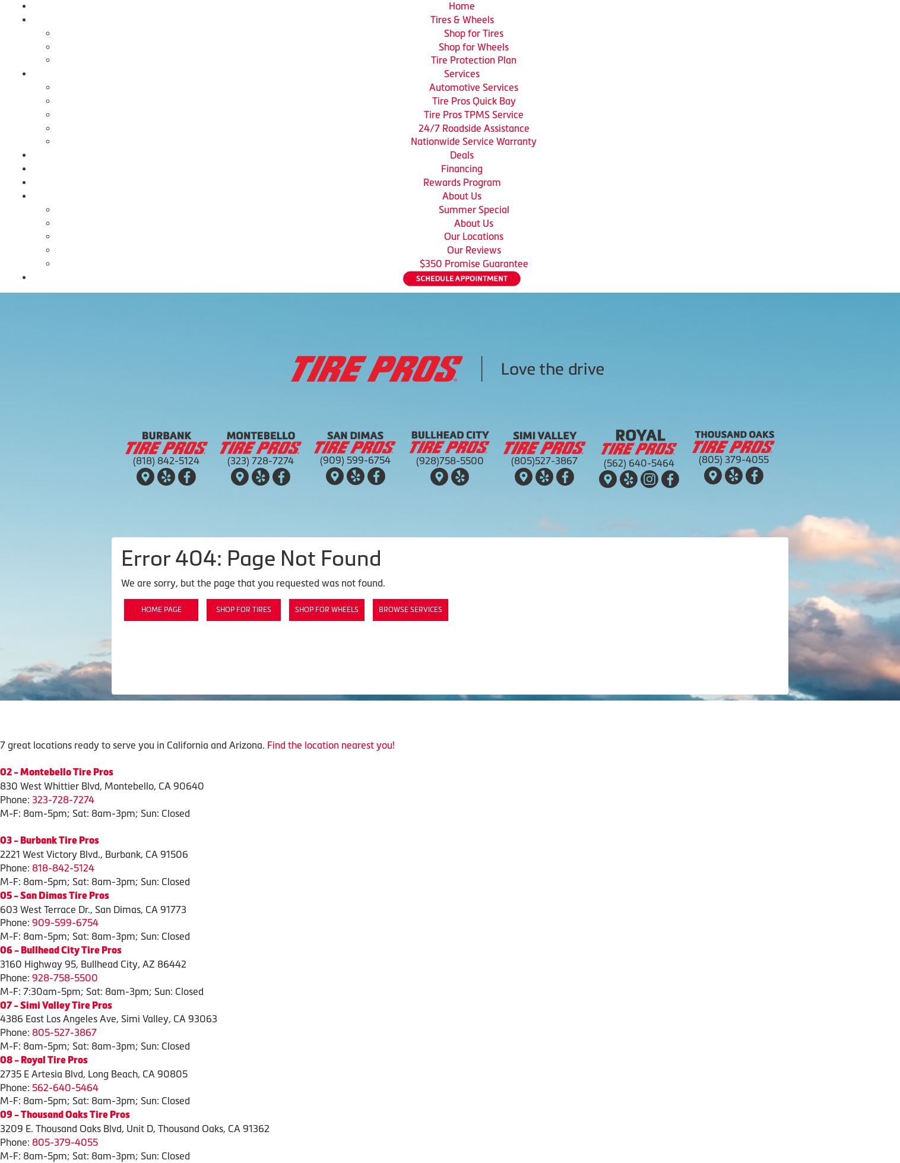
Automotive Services (473, 87)
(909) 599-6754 (355, 460)
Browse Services (410, 610)
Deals (462, 155)
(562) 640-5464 (639, 463)
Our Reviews (474, 250)
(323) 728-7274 (260, 460)
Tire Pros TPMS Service (474, 114)
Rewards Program (462, 182)
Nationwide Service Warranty (474, 141)
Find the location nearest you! (331, 745)
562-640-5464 (65, 1087)
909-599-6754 (65, 922)
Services (462, 73)
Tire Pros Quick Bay (474, 101)
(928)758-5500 (450, 460)
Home (462, 6)
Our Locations (473, 236)
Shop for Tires (473, 33)
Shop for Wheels (474, 47)
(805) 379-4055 (734, 459)
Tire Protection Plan (473, 60)
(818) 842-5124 (166, 460)
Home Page (161, 610)
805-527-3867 (64, 1032)
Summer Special (474, 209)
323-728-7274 (63, 799)
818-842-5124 (63, 868)
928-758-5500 (65, 977)
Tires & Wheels (462, 19)
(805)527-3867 (544, 460)
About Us (461, 196)
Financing (462, 168)
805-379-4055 (65, 1142)
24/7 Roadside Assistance (474, 128)
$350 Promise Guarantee (474, 263)
